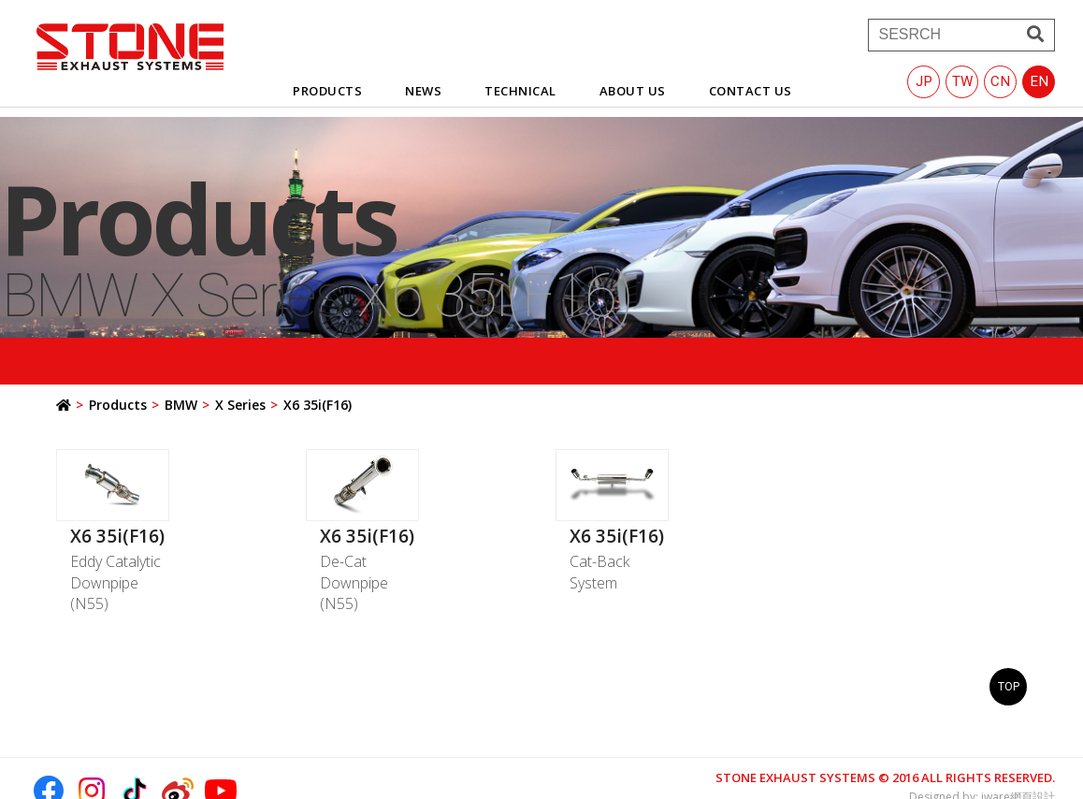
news (423, 90)
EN (1039, 81)
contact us (750, 90)
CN (1000, 81)
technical (520, 90)
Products (118, 405)
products (327, 90)
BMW (181, 405)
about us (632, 90)
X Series (240, 405)
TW (962, 81)
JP (924, 81)
